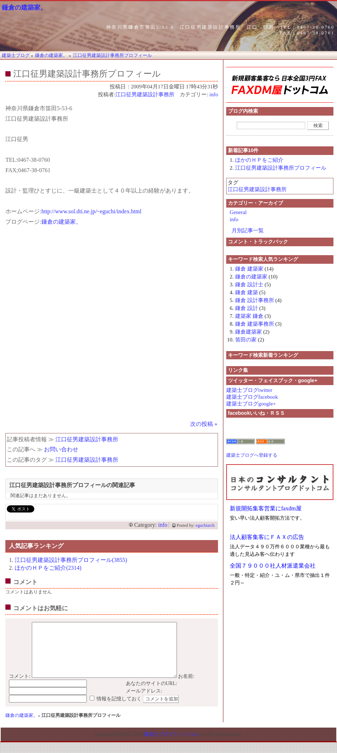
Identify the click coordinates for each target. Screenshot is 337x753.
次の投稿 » (203, 424)
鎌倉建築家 (248, 332)
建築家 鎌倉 (249, 316)
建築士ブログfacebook (252, 397)
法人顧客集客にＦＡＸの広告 (267, 537)
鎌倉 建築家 (249, 269)
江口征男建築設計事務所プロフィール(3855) (71, 560)
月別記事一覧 (248, 230)
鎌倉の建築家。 (24, 7)
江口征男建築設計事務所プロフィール (280, 168)
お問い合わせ (61, 449)
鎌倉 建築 (246, 292)
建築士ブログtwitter (249, 390)
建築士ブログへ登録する (251, 455)
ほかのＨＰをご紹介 (259, 160)
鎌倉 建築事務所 (254, 324)
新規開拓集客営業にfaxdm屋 (266, 508)
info (213, 94)
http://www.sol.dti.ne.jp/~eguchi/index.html (91, 211)
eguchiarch (205, 525)
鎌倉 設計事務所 (254, 300)
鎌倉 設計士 (249, 284)
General (238, 212)
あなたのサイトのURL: (151, 694)
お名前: (186, 687)
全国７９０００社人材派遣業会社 (273, 566)
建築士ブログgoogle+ (251, 404)
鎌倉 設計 (246, 308)
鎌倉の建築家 (251, 277)
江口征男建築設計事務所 (144, 94)
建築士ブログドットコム (171, 745)
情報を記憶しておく (119, 709)
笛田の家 (246, 340)
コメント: (19, 687)
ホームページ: (23, 211)
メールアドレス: (144, 701)
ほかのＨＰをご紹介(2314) (48, 568)
